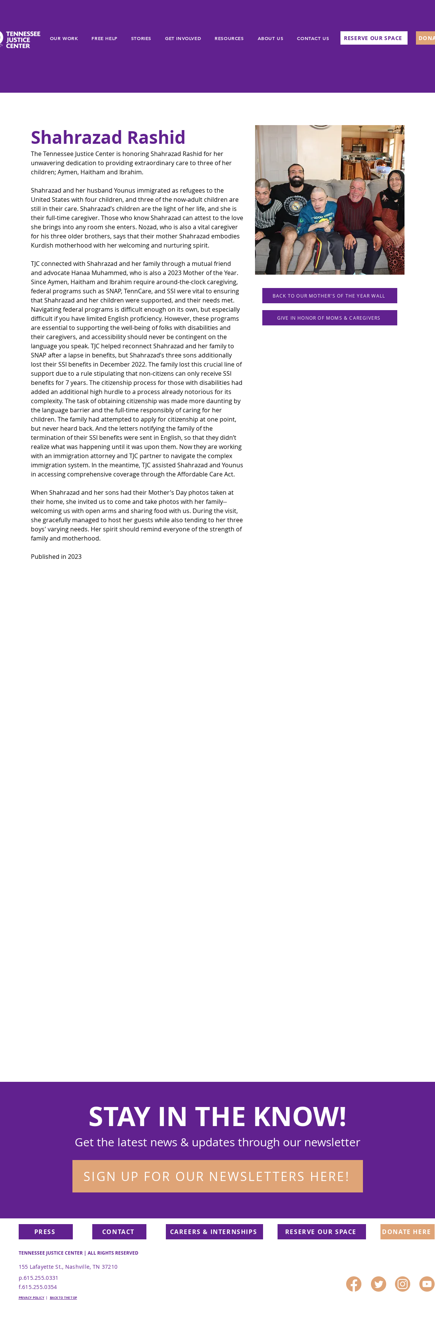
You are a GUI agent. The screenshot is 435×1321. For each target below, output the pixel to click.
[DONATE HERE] (407, 1231)
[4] (427, 1284)
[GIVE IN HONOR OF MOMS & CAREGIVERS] (329, 317)
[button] (217, 1176)
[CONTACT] (119, 1231)
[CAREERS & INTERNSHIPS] (214, 1231)
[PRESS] (46, 1231)
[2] (353, 1284)
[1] (378, 1284)
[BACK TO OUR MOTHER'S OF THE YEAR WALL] (329, 295)
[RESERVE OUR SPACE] (374, 38)
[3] (402, 1284)
